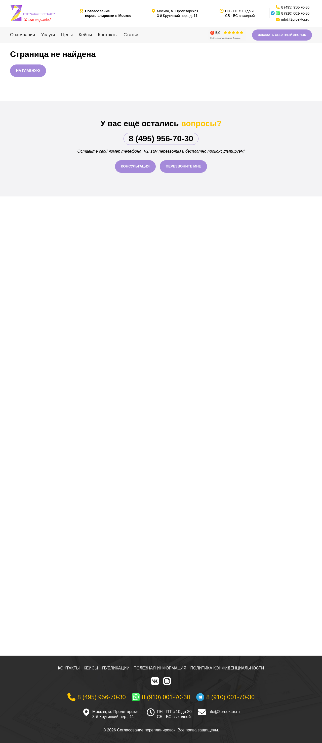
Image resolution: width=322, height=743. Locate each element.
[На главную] (42, 13)
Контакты (107, 34)
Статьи (131, 34)
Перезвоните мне (183, 166)
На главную (28, 71)
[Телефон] (96, 697)
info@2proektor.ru (224, 712)
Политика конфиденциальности (227, 668)
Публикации (116, 668)
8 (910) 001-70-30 (295, 13)
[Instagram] (167, 681)
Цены (67, 34)
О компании (22, 34)
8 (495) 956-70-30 (161, 138)
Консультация (135, 166)
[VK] (155, 681)
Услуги (48, 34)
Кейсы (85, 34)
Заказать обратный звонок (282, 35)
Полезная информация (160, 668)
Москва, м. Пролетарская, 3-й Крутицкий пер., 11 (116, 714)
